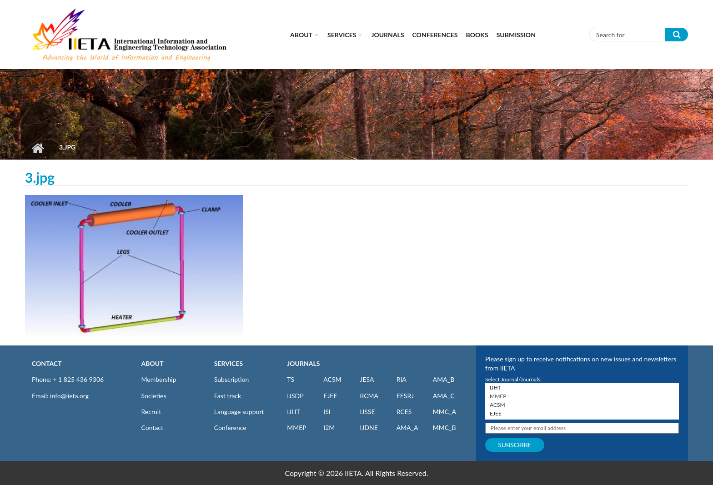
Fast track (227, 396)
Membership (158, 379)
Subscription (231, 379)
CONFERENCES (435, 35)
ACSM (332, 379)
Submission (516, 35)
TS (290, 379)
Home (37, 148)
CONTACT (47, 363)
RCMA (369, 396)
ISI (326, 411)
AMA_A (407, 427)
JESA (367, 379)
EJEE (330, 396)
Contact (152, 427)
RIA (402, 379)
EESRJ (405, 396)
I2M (329, 427)
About (301, 35)
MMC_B (444, 427)
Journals (387, 35)
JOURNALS (303, 363)
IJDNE (368, 427)
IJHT (293, 411)
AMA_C (444, 396)
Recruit (151, 411)
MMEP (296, 427)
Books (477, 35)
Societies (153, 396)
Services (341, 35)
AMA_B (443, 379)
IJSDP (295, 396)
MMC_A (444, 411)
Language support (239, 411)
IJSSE (367, 411)
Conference (230, 427)
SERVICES (228, 363)
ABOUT (152, 363)
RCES (404, 411)
